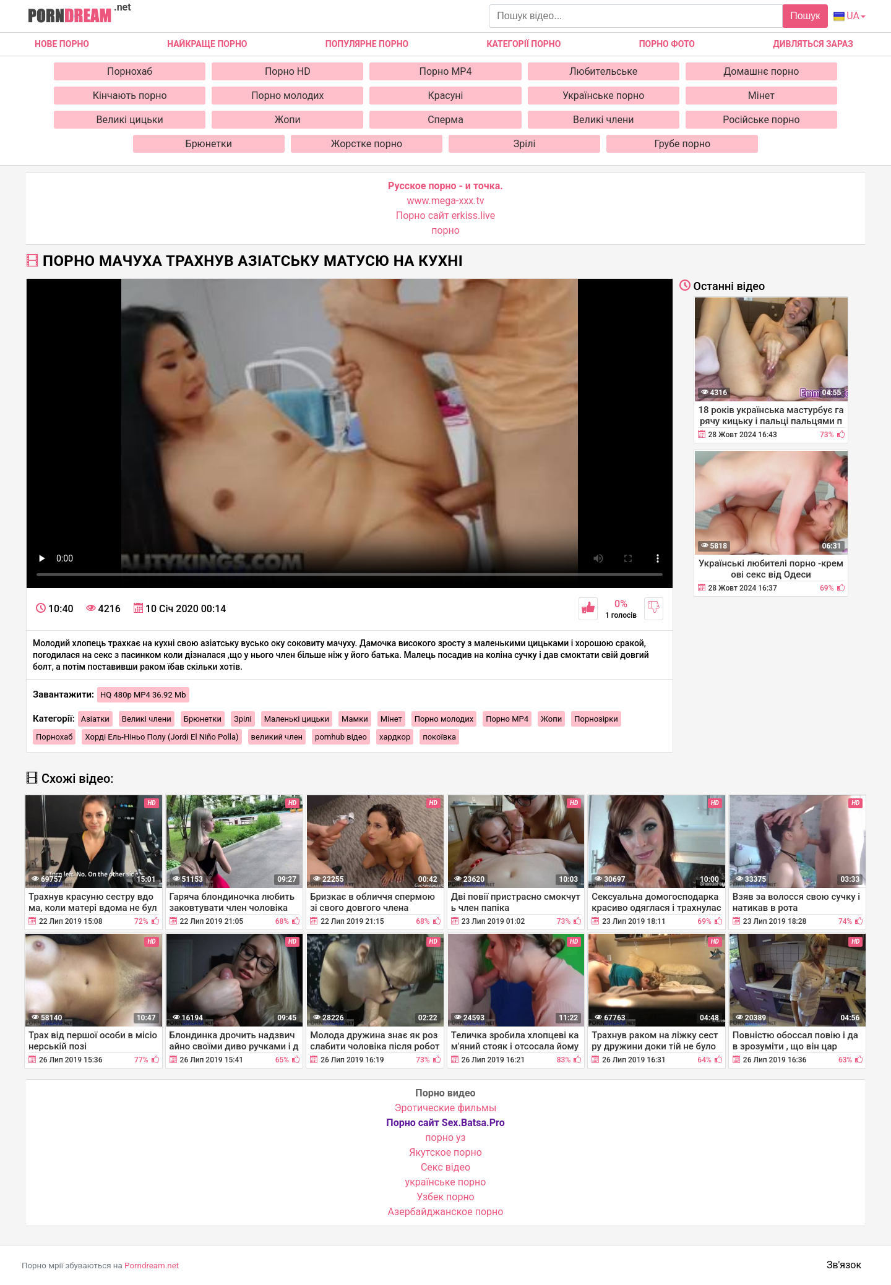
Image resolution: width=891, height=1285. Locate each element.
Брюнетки (209, 144)
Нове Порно (62, 44)
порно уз (445, 1137)
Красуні (445, 95)
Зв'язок (844, 1265)
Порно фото (667, 44)
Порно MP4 (446, 71)
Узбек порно (445, 1197)
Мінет (761, 95)
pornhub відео (341, 736)
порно (445, 230)
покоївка (439, 736)
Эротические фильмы (446, 1108)
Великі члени (603, 120)
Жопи (288, 120)
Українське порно (603, 95)
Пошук (805, 16)
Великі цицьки (130, 120)
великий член (277, 736)
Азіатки (95, 719)
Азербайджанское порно (446, 1212)
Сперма (445, 120)
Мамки (355, 719)
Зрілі (525, 144)
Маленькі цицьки (296, 719)
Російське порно (761, 120)
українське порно (445, 1182)
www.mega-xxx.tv (445, 201)
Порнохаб (129, 71)
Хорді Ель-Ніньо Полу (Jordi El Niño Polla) (161, 736)
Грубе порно (682, 144)
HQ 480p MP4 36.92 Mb (143, 694)
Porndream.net (151, 1265)
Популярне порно (366, 44)
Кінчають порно (130, 95)
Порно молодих (287, 95)
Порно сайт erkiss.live (445, 215)
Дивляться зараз (813, 44)
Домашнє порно (761, 71)
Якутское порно (445, 1152)
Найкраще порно (207, 44)
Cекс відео (445, 1167)
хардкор (394, 736)
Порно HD (288, 71)
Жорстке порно (366, 144)
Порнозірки (596, 719)
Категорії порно (523, 44)
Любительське (603, 71)
